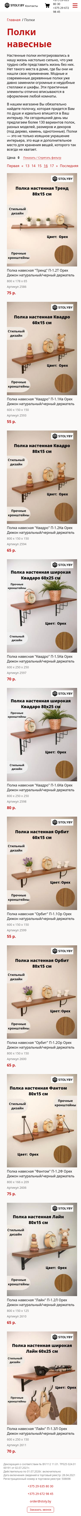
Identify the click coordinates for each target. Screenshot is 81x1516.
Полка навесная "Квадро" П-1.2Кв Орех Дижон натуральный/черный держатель (40, 530)
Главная (14, 19)
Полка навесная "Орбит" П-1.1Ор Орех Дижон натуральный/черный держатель (40, 916)
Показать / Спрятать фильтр (42, 158)
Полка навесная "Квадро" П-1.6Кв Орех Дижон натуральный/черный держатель (40, 787)
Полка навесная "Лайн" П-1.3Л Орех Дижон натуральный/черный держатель (40, 1431)
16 (46, 165)
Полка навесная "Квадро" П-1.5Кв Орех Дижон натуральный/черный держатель (40, 659)
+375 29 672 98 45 (40, 1494)
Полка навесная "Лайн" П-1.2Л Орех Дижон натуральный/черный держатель (40, 1302)
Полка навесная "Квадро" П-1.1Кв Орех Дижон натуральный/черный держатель (40, 401)
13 (27, 165)
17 (52, 165)
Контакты (31, 6)
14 (33, 165)
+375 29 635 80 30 (40, 1486)
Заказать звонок (40, 1509)
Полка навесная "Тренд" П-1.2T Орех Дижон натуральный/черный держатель (40, 272)
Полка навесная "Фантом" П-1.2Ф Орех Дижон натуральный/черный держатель (40, 1173)
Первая (13, 165)
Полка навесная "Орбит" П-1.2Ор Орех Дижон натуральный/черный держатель (40, 1045)
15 (39, 165)
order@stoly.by (40, 1501)
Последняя (69, 165)
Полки (29, 19)
